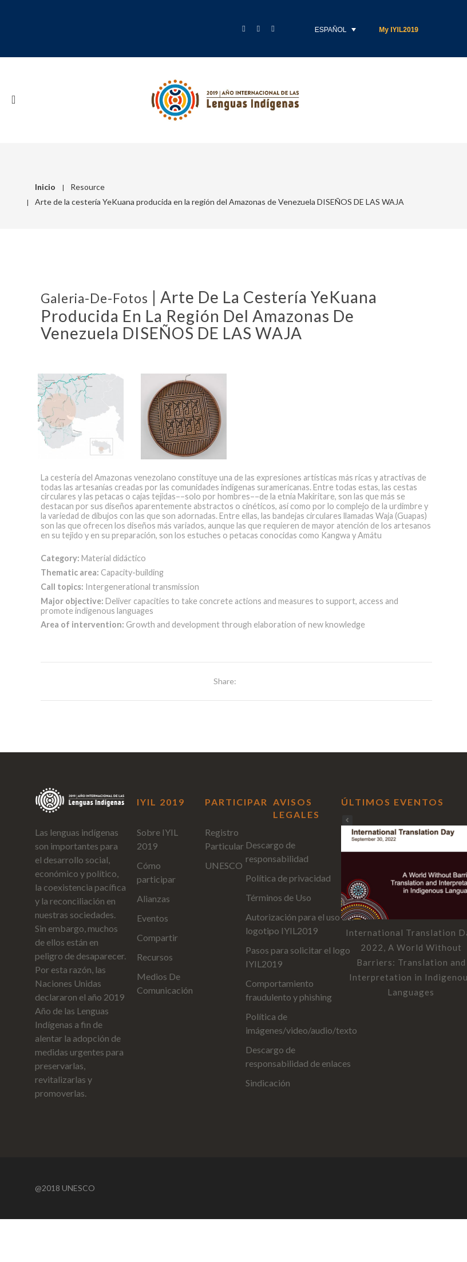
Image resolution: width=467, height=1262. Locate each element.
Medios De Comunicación (165, 983)
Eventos (152, 917)
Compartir (157, 937)
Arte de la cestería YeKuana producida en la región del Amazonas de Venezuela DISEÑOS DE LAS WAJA (209, 315)
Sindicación (268, 1082)
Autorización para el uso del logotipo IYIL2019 (300, 923)
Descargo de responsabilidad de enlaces (298, 1056)
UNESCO (224, 865)
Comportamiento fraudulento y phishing (289, 990)
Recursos (155, 956)
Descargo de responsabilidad (277, 851)
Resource (87, 187)
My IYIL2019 (398, 30)
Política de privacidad (288, 877)
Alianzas (153, 898)
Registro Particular (224, 839)
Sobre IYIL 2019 (157, 839)
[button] (347, 820)
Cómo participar (156, 872)
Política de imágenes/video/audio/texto (301, 1023)
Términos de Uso (278, 897)
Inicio (45, 187)
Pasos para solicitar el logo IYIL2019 (298, 956)
